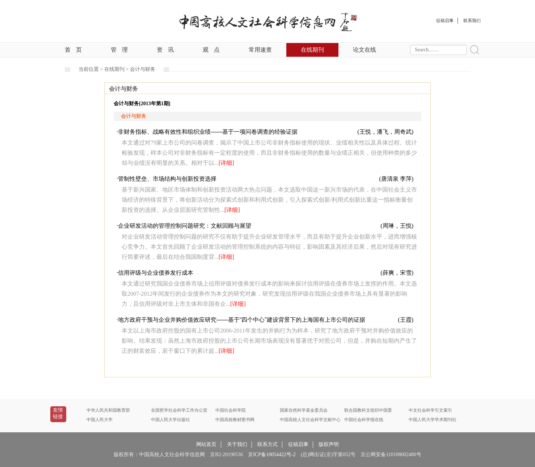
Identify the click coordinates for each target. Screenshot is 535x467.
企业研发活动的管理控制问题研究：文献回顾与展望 (184, 226)
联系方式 (267, 444)
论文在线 (364, 50)
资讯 (165, 50)
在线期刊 (312, 50)
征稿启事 (298, 444)
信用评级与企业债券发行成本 (155, 273)
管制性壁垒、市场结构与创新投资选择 (167, 179)
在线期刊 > (117, 69)
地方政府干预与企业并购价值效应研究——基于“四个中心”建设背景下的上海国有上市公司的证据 (241, 320)
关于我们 (237, 444)
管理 (119, 50)
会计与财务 (142, 69)
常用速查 (260, 50)
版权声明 (329, 444)
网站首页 (206, 444)
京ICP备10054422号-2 (271, 454)
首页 (73, 50)
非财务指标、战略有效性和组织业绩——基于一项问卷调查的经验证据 (208, 132)
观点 (211, 50)
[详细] (226, 163)
